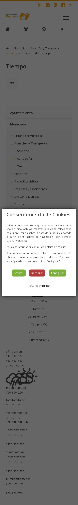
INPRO (46, 285)
